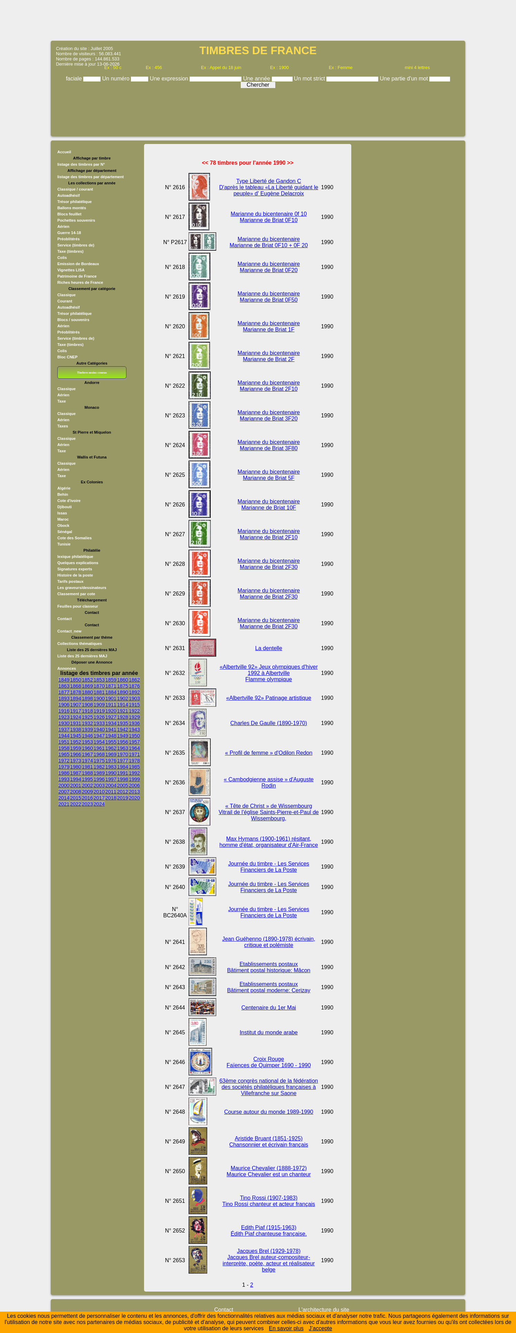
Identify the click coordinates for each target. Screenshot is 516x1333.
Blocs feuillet (69, 214)
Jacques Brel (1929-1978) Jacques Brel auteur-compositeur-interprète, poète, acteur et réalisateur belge (269, 1260)
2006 (134, 785)
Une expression (170, 78)
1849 (63, 680)
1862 (134, 680)
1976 (110, 760)
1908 (87, 704)
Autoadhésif (68, 195)
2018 (110, 798)
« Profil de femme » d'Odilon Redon (268, 753)
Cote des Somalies (74, 538)
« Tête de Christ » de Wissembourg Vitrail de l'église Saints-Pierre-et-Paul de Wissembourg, (269, 812)
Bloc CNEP (67, 357)
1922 (134, 711)
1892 (134, 692)
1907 (75, 704)
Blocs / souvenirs (73, 320)
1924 (75, 717)
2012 (122, 791)
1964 (134, 748)
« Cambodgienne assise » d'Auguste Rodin (269, 782)
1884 (110, 692)
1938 (75, 729)
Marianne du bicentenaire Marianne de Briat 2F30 (269, 564)
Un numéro (116, 78)
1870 (99, 686)
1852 (87, 680)
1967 (87, 754)
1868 (75, 686)
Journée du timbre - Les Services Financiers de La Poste (268, 867)
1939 (87, 729)
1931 (75, 723)
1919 (99, 711)
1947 (99, 735)
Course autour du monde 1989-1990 (268, 1112)
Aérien (63, 226)
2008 (75, 791)
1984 (122, 767)
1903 (134, 698)
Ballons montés (71, 208)
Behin (62, 494)
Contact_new (69, 631)
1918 (87, 711)
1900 (99, 698)
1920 (110, 711)
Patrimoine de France (77, 276)
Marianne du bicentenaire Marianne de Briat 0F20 (269, 267)
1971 (134, 754)
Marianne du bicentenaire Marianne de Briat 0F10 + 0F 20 (269, 242)
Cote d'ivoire (68, 501)
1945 (75, 735)
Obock (63, 525)
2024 (99, 804)
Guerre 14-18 (69, 233)
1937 (63, 729)
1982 (99, 767)
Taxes (62, 426)
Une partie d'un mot (405, 78)
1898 (87, 698)
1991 (122, 773)
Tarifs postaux (70, 581)
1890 (122, 692)
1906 (63, 704)
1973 (75, 760)
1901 (110, 698)
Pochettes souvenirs (76, 220)
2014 (63, 798)
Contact (64, 619)
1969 (110, 754)
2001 (75, 785)
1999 (134, 779)
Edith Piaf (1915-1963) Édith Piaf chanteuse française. (269, 1231)
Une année (257, 78)
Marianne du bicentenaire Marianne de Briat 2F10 (269, 386)
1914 (122, 704)
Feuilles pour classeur (77, 606)
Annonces (66, 668)
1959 (75, 748)
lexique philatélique (75, 556)
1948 (110, 735)
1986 (63, 773)
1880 (87, 692)
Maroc (63, 519)
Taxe (61, 401)
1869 (87, 686)
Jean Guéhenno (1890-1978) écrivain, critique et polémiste (268, 942)
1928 (122, 717)
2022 (75, 804)
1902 (122, 698)
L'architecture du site (323, 1310)
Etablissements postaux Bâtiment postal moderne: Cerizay (268, 987)
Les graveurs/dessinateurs (81, 588)
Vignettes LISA (71, 270)
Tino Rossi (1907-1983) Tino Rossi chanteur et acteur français (268, 1201)
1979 (63, 767)
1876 (134, 686)
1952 (75, 742)
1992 (134, 773)
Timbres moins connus (92, 372)
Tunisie (63, 544)
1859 (110, 680)
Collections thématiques (79, 643)
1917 (75, 711)
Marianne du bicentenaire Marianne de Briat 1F (269, 326)
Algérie (63, 488)
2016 (87, 798)
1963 (122, 748)
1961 (99, 748)
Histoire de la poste (75, 575)
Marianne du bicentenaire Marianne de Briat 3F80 (269, 445)
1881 (99, 692)
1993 (63, 779)
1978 (134, 760)
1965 (63, 754)
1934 (110, 723)
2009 (87, 791)
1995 (87, 779)
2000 (63, 785)
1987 (75, 773)
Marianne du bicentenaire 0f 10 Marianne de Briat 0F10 (269, 217)
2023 (87, 804)
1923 (63, 717)
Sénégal (64, 532)
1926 (99, 717)
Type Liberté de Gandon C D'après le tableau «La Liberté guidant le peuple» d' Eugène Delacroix (268, 187)
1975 (99, 760)
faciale (75, 78)
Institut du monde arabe (269, 1032)
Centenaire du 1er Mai (268, 1008)
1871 (110, 686)
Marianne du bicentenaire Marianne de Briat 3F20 (269, 415)
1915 (134, 704)
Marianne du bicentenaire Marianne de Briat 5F (269, 475)
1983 (110, 767)
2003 (99, 785)
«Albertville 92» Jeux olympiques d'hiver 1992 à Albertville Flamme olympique (269, 673)
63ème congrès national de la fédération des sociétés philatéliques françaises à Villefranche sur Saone (268, 1087)
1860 (122, 680)
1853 (99, 680)
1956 (122, 742)
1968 (99, 754)
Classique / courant (75, 189)
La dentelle (268, 648)
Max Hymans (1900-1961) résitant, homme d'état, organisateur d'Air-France (268, 842)
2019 (122, 798)
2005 (122, 785)
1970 (122, 754)
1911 (110, 704)
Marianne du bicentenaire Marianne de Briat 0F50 (269, 297)
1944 (63, 735)
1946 (87, 735)
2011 (110, 791)
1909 (99, 704)
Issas (62, 513)
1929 (134, 717)
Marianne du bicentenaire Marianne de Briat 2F (269, 356)
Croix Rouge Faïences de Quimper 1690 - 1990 (269, 1062)
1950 (134, 735)
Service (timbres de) (75, 245)
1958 (63, 748)
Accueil (64, 152)
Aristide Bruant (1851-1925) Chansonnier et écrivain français (268, 1142)
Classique (66, 295)
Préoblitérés (68, 239)
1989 (99, 773)
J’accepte (320, 1328)
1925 (87, 717)
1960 (87, 748)
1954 (99, 742)
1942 (122, 729)
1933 (99, 723)
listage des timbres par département (90, 177)
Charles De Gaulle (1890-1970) (268, 723)
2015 (75, 798)
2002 (87, 785)
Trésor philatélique (74, 202)
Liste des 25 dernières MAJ (82, 656)
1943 (134, 729)
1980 (75, 767)
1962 (110, 748)
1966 (75, 754)
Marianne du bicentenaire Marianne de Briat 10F (269, 505)
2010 (99, 791)
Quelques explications (77, 563)
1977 (122, 760)
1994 (75, 779)
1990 (110, 773)
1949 (122, 735)
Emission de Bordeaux (78, 264)
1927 (110, 717)
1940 (99, 729)
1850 (75, 680)
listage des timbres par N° (81, 164)
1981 (87, 767)
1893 (63, 698)
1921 (122, 711)
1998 (122, 779)
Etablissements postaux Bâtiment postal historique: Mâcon (268, 967)
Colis (62, 257)
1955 (110, 742)
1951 (63, 742)
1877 (63, 692)
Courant (64, 301)
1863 (63, 686)
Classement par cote (76, 594)
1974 (87, 760)
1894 (75, 698)
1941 (110, 729)
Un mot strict (310, 78)
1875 (122, 686)
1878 (75, 692)
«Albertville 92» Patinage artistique (268, 698)
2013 (134, 791)
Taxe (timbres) (70, 251)
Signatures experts (74, 569)
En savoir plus (286, 1328)
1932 (87, 723)
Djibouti (64, 507)
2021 (63, 804)
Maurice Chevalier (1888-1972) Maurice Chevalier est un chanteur (269, 1171)
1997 (110, 779)
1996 (99, 779)
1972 (63, 760)
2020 (134, 798)
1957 (134, 742)
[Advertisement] (258, 19)
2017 (99, 798)
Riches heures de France (80, 282)
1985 (134, 767)
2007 (63, 791)
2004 (110, 785)
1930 (63, 723)
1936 (134, 723)
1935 (122, 723)
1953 (87, 742)
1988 (87, 773)
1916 (63, 711)
